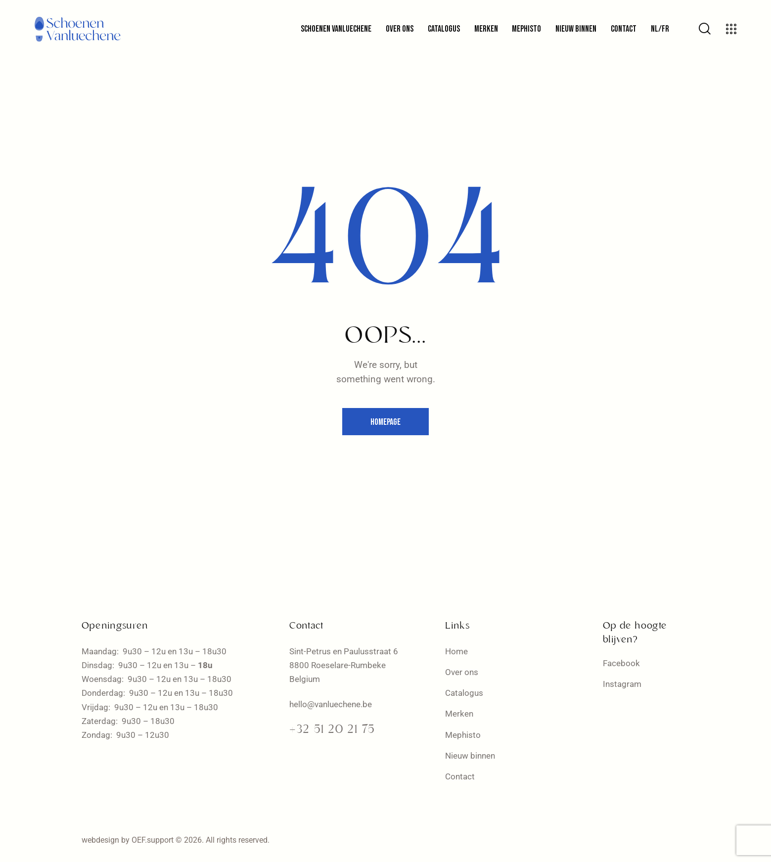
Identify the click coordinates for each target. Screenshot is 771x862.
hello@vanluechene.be (330, 704)
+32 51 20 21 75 (332, 730)
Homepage (385, 422)
